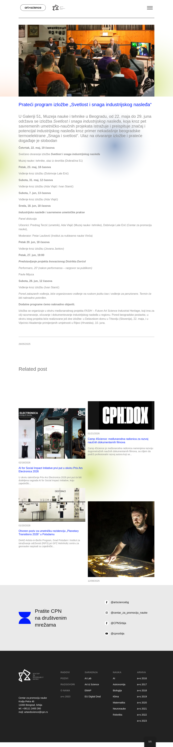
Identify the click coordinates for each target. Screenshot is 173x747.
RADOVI (65, 672)
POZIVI (64, 678)
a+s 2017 (142, 684)
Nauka (117, 672)
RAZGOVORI (67, 684)
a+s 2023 (65, 696)
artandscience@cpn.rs (36, 712)
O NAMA (65, 690)
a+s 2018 (142, 690)
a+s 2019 (142, 696)
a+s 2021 (142, 708)
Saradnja (91, 672)
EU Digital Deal (93, 696)
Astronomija (119, 684)
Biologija (117, 690)
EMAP (88, 690)
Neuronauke (119, 708)
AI (114, 678)
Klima (116, 696)
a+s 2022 (142, 714)
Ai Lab (88, 678)
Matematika (119, 702)
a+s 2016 (142, 678)
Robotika (117, 714)
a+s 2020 (142, 702)
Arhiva (141, 672)
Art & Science (92, 684)
